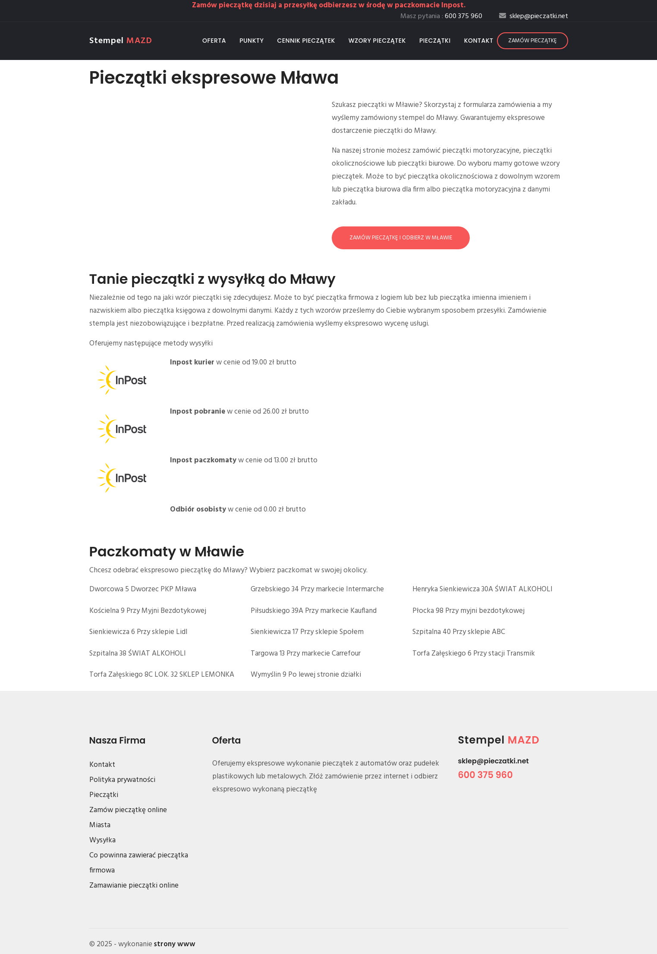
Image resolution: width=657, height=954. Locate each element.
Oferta (214, 40)
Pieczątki (435, 40)
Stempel (120, 41)
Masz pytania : (441, 16)
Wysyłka (102, 840)
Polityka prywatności (122, 780)
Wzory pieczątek (377, 40)
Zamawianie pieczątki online (134, 885)
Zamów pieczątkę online (128, 810)
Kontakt (479, 40)
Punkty (251, 40)
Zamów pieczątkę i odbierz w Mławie (400, 237)
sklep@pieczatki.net (493, 761)
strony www (174, 944)
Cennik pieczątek (306, 40)
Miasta (99, 825)
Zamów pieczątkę (532, 40)
